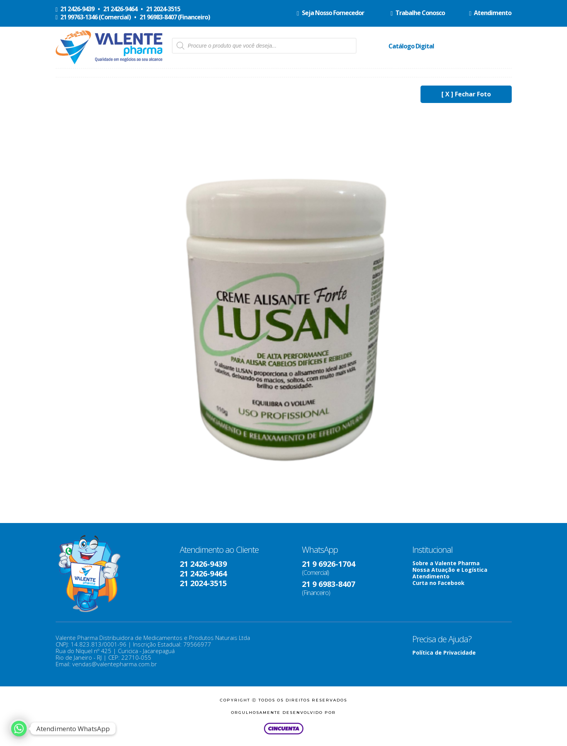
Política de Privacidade (444, 652)
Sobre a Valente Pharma (446, 563)
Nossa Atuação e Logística (449, 569)
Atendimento (431, 576)
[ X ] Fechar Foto (466, 94)
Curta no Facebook (438, 583)
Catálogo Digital (411, 46)
